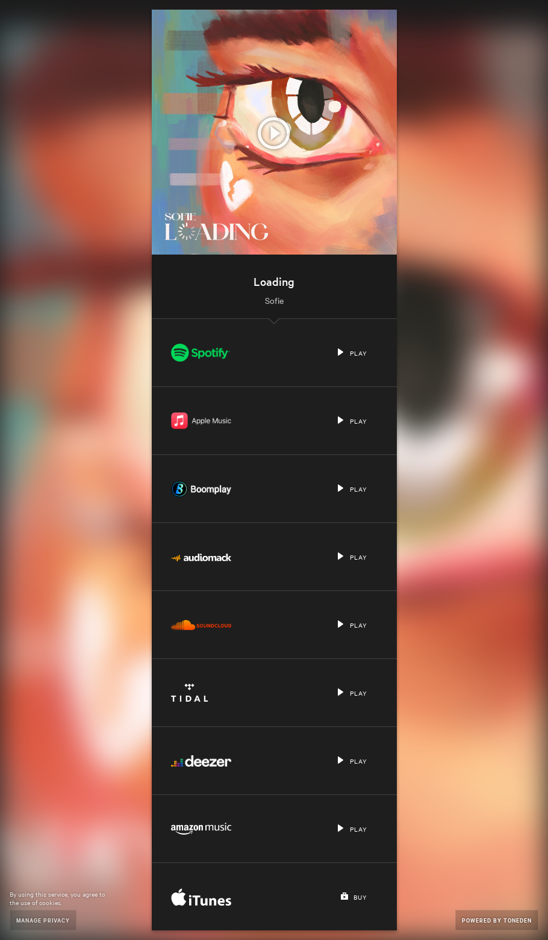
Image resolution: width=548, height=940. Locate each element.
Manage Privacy (43, 919)
